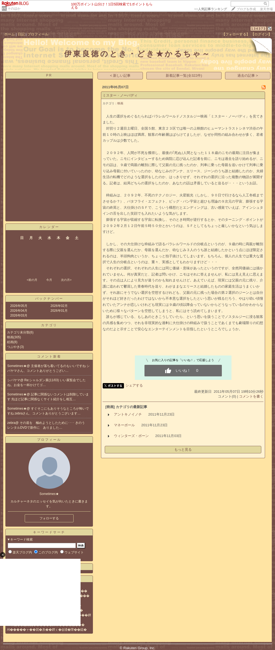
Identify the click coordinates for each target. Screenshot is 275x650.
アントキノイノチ (128, 414)
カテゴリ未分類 (18, 332)
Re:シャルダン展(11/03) (42, 380)
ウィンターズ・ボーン (131, 436)
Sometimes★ (17, 366)
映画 (10, 337)
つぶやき (13, 347)
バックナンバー (49, 298)
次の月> (66, 279)
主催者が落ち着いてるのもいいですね (58, 366)
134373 (258, 29)
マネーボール (124, 425)
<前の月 (32, 279)
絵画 (10, 342)
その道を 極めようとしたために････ (47, 423)
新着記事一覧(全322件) (184, 76)
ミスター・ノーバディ (120, 95)
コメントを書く (251, 396)
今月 (49, 279)
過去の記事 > (247, 76)
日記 (21, 34)
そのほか (14, 8)
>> (210, 9)
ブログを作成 (246, 9)
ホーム (9, 34)
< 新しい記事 (120, 76)
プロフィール (37, 34)
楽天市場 (266, 9)
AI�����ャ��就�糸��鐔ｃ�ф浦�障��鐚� (47, 629)
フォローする (49, 518)
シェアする (134, 385)
